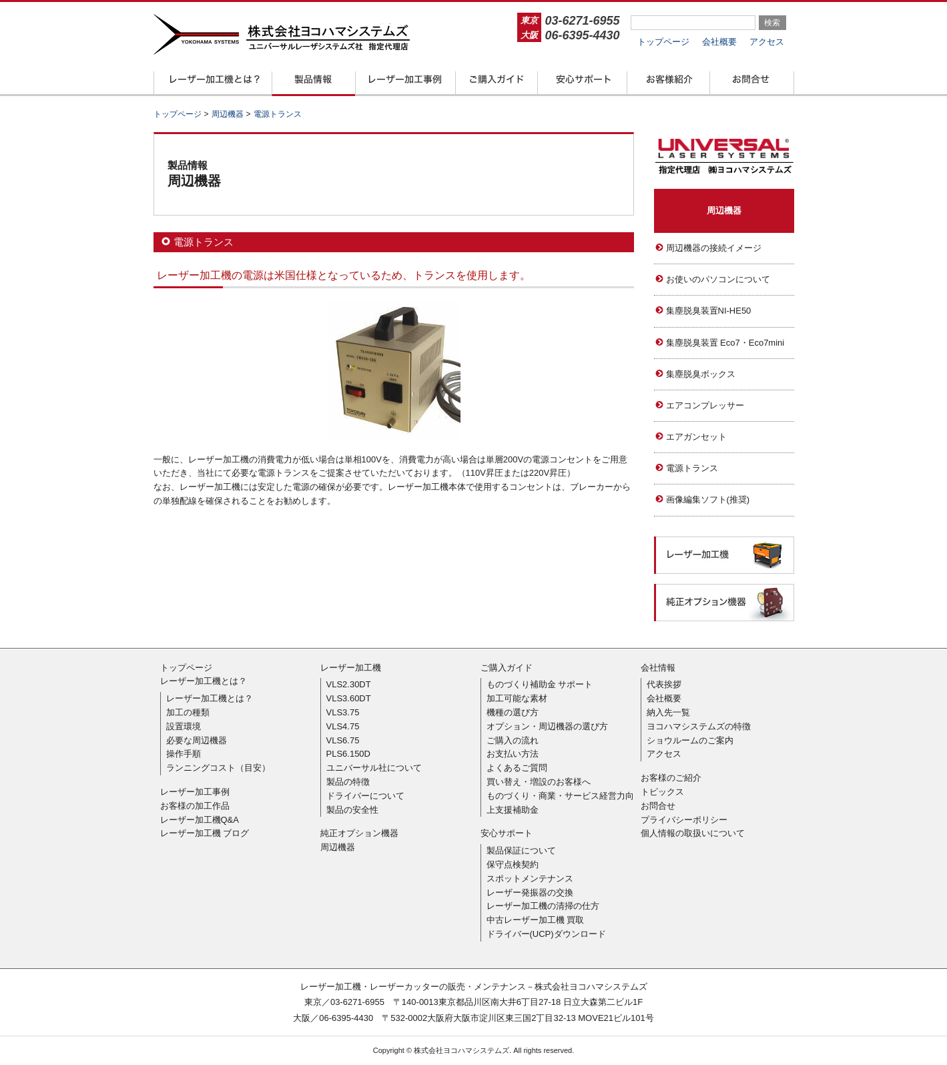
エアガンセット (696, 437)
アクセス (766, 42)
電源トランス (692, 468)
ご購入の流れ (513, 740)
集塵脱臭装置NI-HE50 (708, 311)
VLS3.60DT (348, 698)
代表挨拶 (664, 684)
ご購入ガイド (507, 668)
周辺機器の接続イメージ (713, 248)
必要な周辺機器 (196, 740)
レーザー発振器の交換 (530, 892)
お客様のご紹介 (671, 778)
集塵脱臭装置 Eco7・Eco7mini (725, 343)
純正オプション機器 (359, 833)
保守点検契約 (513, 864)
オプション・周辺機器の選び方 (547, 726)
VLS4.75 (343, 726)
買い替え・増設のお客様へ (539, 782)
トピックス (662, 792)
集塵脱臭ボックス (700, 374)
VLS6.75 (343, 740)
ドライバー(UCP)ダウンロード (546, 934)
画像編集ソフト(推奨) (708, 499)
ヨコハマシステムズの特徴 (699, 726)
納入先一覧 (668, 712)
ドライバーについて (365, 796)
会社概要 (719, 42)
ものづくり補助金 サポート (540, 684)
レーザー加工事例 (195, 792)
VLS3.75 (343, 712)
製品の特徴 (348, 782)
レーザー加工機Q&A (199, 820)
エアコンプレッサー (705, 405)
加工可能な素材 (517, 698)
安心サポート (507, 833)
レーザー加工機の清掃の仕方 (543, 906)
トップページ (663, 42)
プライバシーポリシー (684, 820)
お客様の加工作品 (195, 806)
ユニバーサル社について (374, 768)
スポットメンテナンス (530, 878)
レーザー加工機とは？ (203, 681)
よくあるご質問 (517, 768)
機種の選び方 (513, 712)
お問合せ (658, 806)
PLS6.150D (348, 754)
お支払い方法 (513, 754)
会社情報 (658, 668)
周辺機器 (724, 211)
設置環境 (183, 726)
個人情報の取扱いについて (693, 833)
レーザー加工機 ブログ (205, 833)
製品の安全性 (352, 810)
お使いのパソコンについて (718, 279)
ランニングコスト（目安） (218, 768)
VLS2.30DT (348, 684)
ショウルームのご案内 (690, 740)
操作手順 (183, 754)
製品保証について (521, 850)
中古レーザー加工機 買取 (536, 920)
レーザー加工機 (350, 668)
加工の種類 (188, 712)
